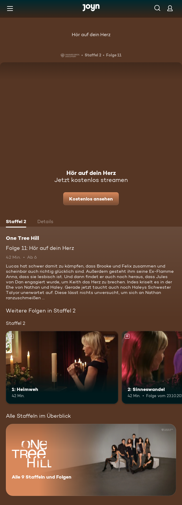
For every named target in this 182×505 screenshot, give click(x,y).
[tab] (16, 222)
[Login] (170, 8)
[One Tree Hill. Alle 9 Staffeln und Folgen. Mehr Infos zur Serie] (91, 460)
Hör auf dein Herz (91, 34)
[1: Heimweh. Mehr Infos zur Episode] (62, 367)
